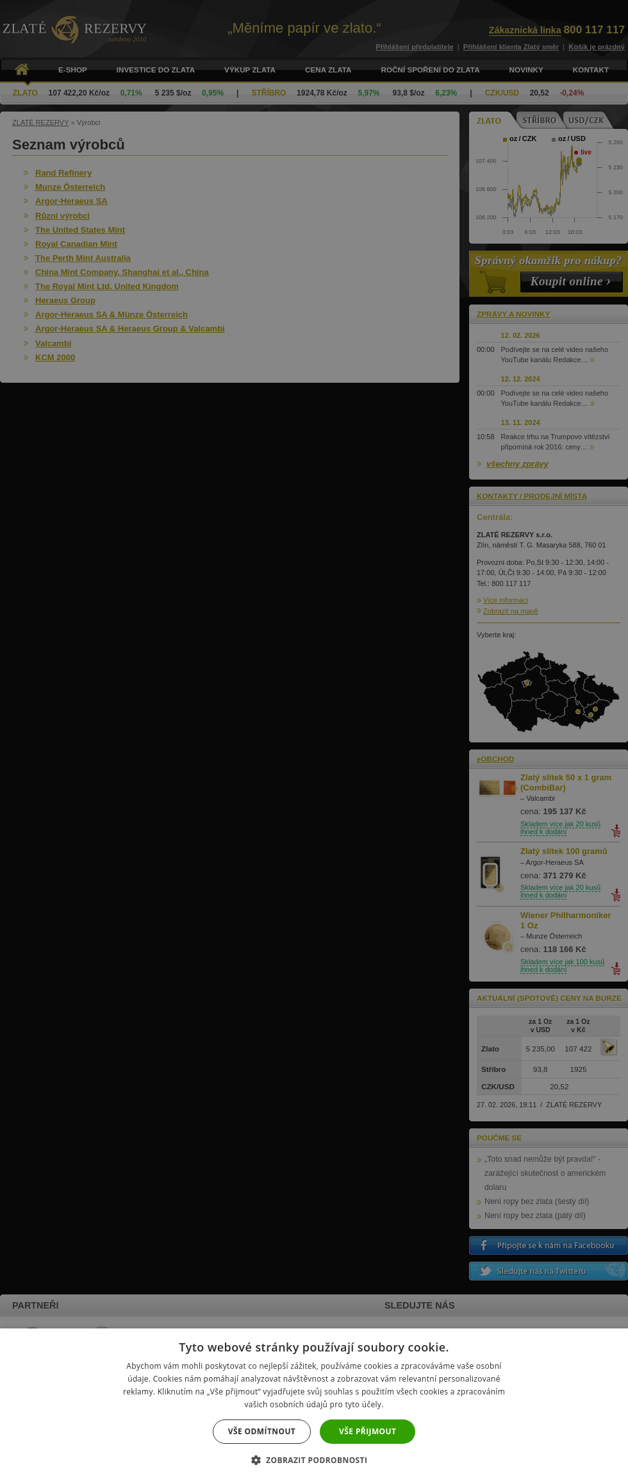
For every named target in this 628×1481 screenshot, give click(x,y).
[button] (314, 1459)
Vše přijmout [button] (367, 1431)
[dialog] (314, 740)
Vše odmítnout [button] (261, 1431)
